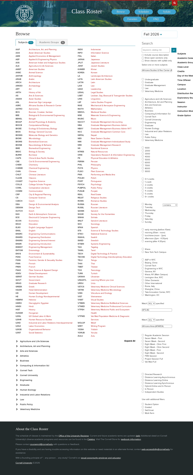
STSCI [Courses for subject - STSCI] (80, 234)
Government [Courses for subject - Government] (34, 280)
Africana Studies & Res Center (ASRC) (157, 70)
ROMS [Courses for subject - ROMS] (81, 201)
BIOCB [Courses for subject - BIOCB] (19, 125)
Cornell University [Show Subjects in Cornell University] (29, 375)
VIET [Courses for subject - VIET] (80, 296)
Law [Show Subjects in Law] (22, 399)
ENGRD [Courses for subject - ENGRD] (19, 237)
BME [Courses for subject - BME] (18, 148)
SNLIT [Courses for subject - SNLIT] (80, 221)
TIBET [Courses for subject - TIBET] (80, 267)
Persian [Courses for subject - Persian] (94, 161)
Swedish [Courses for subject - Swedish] (95, 240)
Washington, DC (152, 295)
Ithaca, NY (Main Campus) (156, 275)
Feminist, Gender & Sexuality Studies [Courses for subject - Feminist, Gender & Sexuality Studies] (45, 260)
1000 (147, 148)
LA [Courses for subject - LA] (79, 76)
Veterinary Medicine (154, 91)
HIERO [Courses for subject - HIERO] (19, 303)
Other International (153, 283)
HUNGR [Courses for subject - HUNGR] (19, 313)
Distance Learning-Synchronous (159, 383)
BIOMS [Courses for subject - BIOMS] (19, 141)
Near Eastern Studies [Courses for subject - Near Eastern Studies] (100, 138)
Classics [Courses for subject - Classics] (32, 178)
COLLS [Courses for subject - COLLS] (19, 184)
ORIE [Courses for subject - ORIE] (80, 155)
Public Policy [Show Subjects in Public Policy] (26, 404)
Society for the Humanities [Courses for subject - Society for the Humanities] (103, 214)
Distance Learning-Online (156, 380)
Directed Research (153, 374)
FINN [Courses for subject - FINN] (18, 263)
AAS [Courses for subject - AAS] (18, 53)
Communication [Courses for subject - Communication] (36, 191)
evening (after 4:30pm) (155, 241)
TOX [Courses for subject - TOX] (80, 270)
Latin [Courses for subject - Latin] (93, 82)
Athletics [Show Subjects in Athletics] (24, 356)
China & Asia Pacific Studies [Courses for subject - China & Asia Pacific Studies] (41, 158)
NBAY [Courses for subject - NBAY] (80, 128)
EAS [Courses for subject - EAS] (17, 214)
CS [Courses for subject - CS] (17, 197)
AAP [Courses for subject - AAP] (18, 49)
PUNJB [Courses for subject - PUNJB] (81, 191)
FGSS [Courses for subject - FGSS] (18, 260)
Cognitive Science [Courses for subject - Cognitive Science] (37, 181)
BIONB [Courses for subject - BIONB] (19, 145)
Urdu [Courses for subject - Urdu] (93, 283)
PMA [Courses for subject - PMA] (80, 174)
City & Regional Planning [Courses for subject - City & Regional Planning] (40, 194)
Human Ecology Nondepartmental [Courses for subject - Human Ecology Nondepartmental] (44, 296)
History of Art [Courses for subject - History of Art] (35, 92)
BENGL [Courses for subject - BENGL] (19, 119)
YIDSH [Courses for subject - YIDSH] (81, 329)
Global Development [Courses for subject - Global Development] (38, 273)
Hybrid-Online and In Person (158, 386)
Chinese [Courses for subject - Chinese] (32, 171)
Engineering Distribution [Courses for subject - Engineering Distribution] (40, 237)
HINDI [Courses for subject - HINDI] (18, 306)
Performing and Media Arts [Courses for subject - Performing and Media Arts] (103, 174)
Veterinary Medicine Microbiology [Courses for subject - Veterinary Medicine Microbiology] (106, 290)
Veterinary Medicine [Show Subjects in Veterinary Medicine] (30, 409)
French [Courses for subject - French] (32, 267)
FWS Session (151, 356)
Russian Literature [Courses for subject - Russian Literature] (99, 207)
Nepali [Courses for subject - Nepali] (94, 135)
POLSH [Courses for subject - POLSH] (81, 178)
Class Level (183, 67)
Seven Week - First (153, 338)
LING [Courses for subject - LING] (80, 99)
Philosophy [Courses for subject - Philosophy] (96, 165)
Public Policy (150, 137)
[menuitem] (121, 12)
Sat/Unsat (149, 410)
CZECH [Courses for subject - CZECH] (19, 201)
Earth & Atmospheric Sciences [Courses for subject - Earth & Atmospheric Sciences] (42, 214)
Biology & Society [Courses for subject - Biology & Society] (37, 151)
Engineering (150, 123)
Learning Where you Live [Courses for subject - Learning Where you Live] (102, 280)
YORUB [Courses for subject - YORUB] (81, 332)
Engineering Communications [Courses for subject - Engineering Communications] (42, 234)
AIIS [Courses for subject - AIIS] (17, 62)
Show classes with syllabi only (158, 60)
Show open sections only (156, 58)
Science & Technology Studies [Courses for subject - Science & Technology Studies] (104, 230)
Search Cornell (174, 3)
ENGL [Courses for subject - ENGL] (18, 230)
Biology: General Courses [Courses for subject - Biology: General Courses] (40, 132)
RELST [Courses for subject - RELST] (81, 197)
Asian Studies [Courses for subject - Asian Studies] (35, 99)
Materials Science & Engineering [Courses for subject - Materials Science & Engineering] (105, 115)
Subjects (25, 42)
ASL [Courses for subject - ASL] (17, 102)
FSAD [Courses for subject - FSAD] (18, 270)
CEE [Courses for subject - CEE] (17, 161)
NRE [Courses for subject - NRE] (80, 145)
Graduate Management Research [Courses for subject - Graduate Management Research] (106, 145)
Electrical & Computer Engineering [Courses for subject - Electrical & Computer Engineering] (44, 217)
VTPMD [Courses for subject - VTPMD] (81, 316)
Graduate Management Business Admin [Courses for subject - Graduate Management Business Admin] (109, 125)
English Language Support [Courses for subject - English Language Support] (41, 227)
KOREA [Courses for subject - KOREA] (81, 72)
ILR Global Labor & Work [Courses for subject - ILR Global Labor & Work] (40, 316)
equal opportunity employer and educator (101, 457)
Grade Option (184, 115)
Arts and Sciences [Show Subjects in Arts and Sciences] (29, 351)
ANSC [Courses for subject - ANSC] (18, 72)
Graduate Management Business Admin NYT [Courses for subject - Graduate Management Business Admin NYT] (111, 128)
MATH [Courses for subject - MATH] (81, 109)
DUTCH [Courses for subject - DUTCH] (19, 211)
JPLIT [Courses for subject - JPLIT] (80, 62)
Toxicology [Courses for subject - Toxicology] (95, 270)
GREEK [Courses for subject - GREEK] (19, 286)
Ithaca (147, 249)
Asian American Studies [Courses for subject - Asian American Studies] (39, 53)
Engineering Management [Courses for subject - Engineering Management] (40, 247)
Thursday (149, 213)
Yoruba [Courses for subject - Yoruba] (94, 332)
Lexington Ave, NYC (154, 277)
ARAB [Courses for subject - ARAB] (18, 79)
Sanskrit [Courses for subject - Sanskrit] (94, 211)
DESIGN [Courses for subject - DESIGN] (19, 207)
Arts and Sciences (153, 105)
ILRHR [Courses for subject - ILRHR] (18, 319)
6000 (147, 163)
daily (138, 435)
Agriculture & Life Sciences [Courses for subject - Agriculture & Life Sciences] (41, 66)
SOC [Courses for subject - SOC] (80, 224)
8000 (147, 169)
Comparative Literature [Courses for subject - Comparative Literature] (39, 188)
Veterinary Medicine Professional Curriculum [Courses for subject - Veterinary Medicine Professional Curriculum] (111, 306)
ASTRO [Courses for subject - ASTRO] (19, 109)
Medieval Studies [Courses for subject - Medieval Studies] (98, 112)
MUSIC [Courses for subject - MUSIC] (81, 119)
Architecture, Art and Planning (158, 102)
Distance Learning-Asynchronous (160, 377)
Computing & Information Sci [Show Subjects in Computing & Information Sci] (34, 365)
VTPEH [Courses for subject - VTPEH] (81, 309)
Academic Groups (52, 42)
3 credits (149, 188)
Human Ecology (152, 129)
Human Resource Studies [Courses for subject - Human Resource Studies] (40, 319)
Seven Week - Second (155, 341)
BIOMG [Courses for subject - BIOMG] (19, 135)
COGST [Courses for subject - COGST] (19, 181)
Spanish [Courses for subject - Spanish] (94, 227)
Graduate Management (155, 85)
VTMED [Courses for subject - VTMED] (81, 306)
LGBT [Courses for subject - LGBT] (80, 95)
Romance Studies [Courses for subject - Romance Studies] (99, 201)
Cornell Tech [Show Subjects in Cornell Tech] (26, 370)
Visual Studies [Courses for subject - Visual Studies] (97, 300)
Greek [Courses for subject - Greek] (31, 286)
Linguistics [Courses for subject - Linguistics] (95, 99)
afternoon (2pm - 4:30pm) (156, 239)
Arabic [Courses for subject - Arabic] (32, 79)
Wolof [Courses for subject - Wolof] (93, 323)
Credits (180, 71)
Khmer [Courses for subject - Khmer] (94, 69)
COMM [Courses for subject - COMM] (19, 191)
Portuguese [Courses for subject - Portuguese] (96, 181)
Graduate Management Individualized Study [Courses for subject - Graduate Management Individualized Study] (110, 141)
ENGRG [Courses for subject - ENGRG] (19, 240)
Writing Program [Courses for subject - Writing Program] (98, 326)
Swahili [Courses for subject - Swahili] (94, 237)
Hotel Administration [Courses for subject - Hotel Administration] (38, 290)
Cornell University (153, 120)
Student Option (152, 404)
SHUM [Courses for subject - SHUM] (81, 214)
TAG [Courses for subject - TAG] (80, 247)
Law (146, 88)
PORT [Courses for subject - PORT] (80, 181)
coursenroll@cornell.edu (41, 444)
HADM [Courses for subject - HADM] (19, 290)
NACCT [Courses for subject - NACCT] (81, 122)
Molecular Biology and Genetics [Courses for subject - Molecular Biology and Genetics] (43, 135)
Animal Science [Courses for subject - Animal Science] (36, 72)
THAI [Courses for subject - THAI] (80, 263)
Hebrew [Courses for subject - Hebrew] (32, 300)
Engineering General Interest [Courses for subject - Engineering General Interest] (42, 240)
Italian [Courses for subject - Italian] (93, 56)
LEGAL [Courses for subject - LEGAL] (81, 92)
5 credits (149, 194)
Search (147, 43)
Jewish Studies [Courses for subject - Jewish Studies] (98, 66)
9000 (147, 171)
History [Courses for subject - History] (32, 309)
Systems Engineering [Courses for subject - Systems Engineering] (100, 244)
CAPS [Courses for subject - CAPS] (18, 158)
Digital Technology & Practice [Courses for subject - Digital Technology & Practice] (104, 253)
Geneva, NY (150, 272)
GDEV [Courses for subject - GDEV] (18, 273)
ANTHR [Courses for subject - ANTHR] (19, 76)
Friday (147, 216)
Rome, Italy (150, 286)
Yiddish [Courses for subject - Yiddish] (94, 329)
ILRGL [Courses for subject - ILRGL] (18, 316)
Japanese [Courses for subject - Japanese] (95, 59)
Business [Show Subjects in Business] (24, 360)
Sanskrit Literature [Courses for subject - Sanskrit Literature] (99, 221)
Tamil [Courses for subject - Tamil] (93, 250)
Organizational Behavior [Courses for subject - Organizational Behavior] (40, 329)
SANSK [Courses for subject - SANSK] (81, 211)
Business (149, 111)
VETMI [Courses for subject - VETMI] (81, 290)
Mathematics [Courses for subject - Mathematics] (96, 109)
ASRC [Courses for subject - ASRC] (18, 105)
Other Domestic (152, 280)
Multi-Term (149, 413)
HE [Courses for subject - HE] (17, 296)
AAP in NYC (150, 260)
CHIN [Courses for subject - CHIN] (18, 171)
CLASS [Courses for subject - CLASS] (19, 178)
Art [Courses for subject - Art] (30, 89)
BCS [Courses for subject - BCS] (18, 112)
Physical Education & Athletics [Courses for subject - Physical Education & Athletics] (104, 158)
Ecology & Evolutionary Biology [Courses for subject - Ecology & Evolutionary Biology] (43, 128)
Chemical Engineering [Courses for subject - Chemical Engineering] (39, 168)
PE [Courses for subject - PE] (79, 158)
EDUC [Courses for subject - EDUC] (18, 224)
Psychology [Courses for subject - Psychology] (96, 184)
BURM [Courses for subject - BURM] (18, 155)
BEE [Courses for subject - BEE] (17, 115)
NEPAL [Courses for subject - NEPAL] (81, 135)
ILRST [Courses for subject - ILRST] (18, 332)
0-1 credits (149, 179)
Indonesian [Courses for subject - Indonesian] (96, 49)
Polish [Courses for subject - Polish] (93, 178)
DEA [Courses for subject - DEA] (18, 204)
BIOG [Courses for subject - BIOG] (18, 132)
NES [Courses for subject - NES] (79, 138)
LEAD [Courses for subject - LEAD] (80, 89)
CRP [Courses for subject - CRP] (18, 194)
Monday (148, 204)
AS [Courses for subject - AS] (17, 95)
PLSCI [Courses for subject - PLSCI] (80, 171)
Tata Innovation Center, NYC (157, 292)
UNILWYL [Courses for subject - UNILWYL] (82, 280)
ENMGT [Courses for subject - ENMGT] (19, 247)
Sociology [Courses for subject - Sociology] (95, 224)
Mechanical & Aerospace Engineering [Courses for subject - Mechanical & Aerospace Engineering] (108, 105)
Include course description (157, 55)
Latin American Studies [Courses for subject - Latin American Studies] (101, 79)
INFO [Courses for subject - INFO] (80, 53)
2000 (147, 151)
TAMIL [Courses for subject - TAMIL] (81, 250)
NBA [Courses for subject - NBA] (80, 125)
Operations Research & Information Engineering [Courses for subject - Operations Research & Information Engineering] (113, 155)
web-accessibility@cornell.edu (156, 449)
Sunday (148, 222)
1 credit (148, 182)
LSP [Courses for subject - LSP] (79, 102)
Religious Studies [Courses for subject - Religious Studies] (99, 197)
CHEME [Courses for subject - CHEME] (19, 168)
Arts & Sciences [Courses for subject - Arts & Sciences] (36, 95)
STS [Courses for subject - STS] (79, 230)
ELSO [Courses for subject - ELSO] (18, 227)
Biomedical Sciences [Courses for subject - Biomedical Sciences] (38, 141)
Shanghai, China (152, 289)
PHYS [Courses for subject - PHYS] (80, 168)
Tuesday (149, 207)
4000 (147, 157)
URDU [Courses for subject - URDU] (80, 283)
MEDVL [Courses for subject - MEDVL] (81, 112)
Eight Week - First (153, 350)
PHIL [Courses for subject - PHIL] (80, 165)
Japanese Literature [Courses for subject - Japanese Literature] (100, 62)
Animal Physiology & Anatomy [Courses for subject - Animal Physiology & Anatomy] (42, 122)
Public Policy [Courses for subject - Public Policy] (96, 188)
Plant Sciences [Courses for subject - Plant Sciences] (97, 171)
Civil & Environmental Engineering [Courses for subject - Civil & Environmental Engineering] (44, 161)
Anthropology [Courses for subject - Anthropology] (35, 76)
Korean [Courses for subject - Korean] (94, 72)
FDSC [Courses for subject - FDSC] (18, 257)
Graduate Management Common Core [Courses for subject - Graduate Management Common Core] (108, 132)
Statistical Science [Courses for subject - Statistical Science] (99, 234)
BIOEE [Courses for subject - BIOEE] (18, 128)
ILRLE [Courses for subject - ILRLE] (18, 326)
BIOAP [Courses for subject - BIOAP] (19, 122)
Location (181, 89)
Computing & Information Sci (158, 114)
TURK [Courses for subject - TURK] (80, 273)
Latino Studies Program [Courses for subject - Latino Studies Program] (101, 102)
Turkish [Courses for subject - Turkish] (94, 273)
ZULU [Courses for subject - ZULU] (80, 336)
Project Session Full (154, 359)
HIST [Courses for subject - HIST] (18, 309)
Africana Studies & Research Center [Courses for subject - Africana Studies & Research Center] (45, 105)
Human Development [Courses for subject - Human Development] (38, 293)
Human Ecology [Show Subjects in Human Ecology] (28, 390)
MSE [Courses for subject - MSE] (80, 115)
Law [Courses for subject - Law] (92, 86)
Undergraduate (152, 80)
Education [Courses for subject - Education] (33, 224)
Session (181, 102)
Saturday (149, 219)
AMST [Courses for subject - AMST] (18, 69)
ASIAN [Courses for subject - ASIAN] (19, 99)
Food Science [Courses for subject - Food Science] (35, 257)
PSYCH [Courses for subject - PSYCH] (81, 184)
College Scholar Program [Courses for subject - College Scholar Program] (40, 184)
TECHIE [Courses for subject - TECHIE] (81, 257)
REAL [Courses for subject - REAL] (80, 194)
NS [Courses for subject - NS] (79, 148)
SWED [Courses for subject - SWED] (80, 240)
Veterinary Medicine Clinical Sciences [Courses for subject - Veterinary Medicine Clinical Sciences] (108, 286)
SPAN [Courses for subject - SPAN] (80, 227)
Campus (181, 84)
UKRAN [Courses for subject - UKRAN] (81, 276)
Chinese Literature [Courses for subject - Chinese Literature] (37, 174)
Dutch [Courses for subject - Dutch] (31, 211)
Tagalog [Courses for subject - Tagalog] (94, 247)
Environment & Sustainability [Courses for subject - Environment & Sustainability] (42, 253)
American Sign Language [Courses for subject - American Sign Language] (40, 102)
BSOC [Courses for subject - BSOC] (18, 151)
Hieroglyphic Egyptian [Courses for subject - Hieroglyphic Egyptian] (39, 303)
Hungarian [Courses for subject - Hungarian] (33, 313)
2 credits (149, 185)
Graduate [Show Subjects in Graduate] (24, 385)
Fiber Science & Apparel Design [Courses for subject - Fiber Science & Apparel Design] (43, 270)
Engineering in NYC (154, 269)
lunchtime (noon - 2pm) (155, 236)
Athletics (149, 108)
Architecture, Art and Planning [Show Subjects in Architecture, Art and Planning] (35, 346)
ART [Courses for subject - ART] (18, 89)
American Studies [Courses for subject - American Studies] (37, 69)
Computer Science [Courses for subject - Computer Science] (37, 197)
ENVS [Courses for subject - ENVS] (18, 253)
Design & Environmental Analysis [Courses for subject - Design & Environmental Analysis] (44, 204)
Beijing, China (151, 263)
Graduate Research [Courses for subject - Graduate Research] (37, 283)
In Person (149, 389)
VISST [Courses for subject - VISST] (80, 300)
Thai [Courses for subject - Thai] (93, 263)
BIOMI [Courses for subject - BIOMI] (18, 138)
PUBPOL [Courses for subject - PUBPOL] (82, 188)
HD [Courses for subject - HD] (17, 293)
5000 (147, 160)
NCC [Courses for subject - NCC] (80, 132)
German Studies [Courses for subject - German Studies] (36, 276)
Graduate (149, 82)
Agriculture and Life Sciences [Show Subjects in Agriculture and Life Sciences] (34, 341)
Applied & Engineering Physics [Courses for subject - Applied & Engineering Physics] (43, 59)
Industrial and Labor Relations (158, 131)
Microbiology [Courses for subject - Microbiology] (34, 138)
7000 (147, 166)
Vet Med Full (150, 362)
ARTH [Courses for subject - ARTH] (18, 92)
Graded (148, 407)
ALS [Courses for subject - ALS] (17, 66)
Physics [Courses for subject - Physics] (94, 168)
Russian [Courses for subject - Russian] (94, 204)
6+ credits (149, 197)
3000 (147, 154)
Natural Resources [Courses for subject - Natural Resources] (99, 151)
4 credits (149, 191)
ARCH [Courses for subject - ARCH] (18, 82)
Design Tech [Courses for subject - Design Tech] (34, 207)
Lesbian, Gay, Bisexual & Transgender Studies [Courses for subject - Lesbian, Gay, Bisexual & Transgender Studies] (112, 95)
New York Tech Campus (155, 252)
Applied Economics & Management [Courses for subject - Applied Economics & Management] (44, 56)
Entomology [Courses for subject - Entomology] (34, 250)
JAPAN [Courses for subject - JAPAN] (81, 59)
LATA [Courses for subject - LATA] (80, 79)
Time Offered (183, 80)
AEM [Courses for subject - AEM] (18, 56)
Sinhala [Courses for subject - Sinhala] (94, 217)
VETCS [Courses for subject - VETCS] (81, 286)
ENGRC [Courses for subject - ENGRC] (19, 234)
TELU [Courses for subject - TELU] (80, 260)
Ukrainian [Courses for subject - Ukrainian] (95, 276)
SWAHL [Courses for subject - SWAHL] (81, 237)
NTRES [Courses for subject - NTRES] (81, 151)
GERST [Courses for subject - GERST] (19, 276)
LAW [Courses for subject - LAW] (80, 86)
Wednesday (150, 210)
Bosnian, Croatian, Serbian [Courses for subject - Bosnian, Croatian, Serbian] (41, 112)
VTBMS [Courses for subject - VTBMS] (81, 303)
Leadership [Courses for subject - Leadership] (96, 89)
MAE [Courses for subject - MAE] (80, 105)
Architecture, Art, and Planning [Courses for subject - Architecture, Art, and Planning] (42, 49)
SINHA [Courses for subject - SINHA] (81, 217)
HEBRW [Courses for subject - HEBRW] (19, 300)
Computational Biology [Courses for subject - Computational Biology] (39, 125)
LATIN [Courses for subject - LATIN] (80, 82)
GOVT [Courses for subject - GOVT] (18, 280)
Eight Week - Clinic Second (157, 347)
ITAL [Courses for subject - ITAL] (80, 56)
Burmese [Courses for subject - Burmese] (33, 155)
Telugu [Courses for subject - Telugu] (94, 260)
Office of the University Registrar (74, 435)
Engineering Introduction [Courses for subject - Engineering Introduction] (40, 244)
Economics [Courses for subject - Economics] (34, 221)
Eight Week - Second (154, 353)
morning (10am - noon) (155, 233)
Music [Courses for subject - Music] (93, 119)
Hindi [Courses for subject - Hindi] (31, 306)
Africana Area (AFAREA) (157, 326)
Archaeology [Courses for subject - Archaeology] (34, 86)
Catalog (91, 439)
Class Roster (86, 11)
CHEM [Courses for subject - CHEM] (18, 165)
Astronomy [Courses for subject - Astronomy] (34, 109)
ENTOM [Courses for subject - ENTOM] (19, 250)
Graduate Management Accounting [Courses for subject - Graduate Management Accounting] (107, 122)
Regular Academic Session (157, 335)
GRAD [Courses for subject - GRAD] (18, 283)
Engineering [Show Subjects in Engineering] (26, 380)
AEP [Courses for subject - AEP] (18, 59)
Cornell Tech (150, 117)
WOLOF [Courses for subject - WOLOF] (81, 323)
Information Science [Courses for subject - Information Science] (100, 53)
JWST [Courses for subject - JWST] (80, 66)
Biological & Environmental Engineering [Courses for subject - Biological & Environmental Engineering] (47, 115)
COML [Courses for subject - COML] (18, 188)
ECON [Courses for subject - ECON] (18, 221)
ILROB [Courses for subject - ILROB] (18, 329)
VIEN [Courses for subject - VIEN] (80, 293)
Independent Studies (154, 392)
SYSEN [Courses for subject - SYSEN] (81, 244)
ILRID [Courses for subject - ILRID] (18, 323)
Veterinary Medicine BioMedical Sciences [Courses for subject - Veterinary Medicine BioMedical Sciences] (109, 303)
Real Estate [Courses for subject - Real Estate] (96, 194)
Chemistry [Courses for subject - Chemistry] (33, 165)
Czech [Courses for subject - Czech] (32, 201)
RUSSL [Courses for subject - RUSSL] (81, 207)
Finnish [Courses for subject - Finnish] (32, 263)
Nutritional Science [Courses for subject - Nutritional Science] (99, 148)
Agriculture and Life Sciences (158, 99)
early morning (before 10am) (157, 230)
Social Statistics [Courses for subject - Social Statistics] (36, 332)
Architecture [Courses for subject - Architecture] (34, 82)
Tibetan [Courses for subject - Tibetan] (94, 267)
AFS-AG (157, 310)
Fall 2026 (153, 34)
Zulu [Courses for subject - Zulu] (93, 336)
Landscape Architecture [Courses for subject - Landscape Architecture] (102, 76)
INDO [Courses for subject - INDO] (80, 49)
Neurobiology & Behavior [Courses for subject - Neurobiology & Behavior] (40, 145)
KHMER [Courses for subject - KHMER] (81, 69)
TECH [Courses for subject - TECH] (80, 253)
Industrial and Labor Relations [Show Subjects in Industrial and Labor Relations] (35, 394)
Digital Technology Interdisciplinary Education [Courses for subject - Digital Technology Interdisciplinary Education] (111, 257)
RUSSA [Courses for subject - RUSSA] (81, 204)
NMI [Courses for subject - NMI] (79, 141)
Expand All (129, 341)
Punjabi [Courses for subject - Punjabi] (94, 191)
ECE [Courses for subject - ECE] (17, 217)
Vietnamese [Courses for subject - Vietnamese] (96, 296)
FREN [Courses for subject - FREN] (18, 267)
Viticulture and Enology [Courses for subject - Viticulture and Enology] (101, 293)
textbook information (131, 439)
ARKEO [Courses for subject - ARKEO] (19, 86)
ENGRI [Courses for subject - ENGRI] (19, 244)
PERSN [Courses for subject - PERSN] (81, 161)
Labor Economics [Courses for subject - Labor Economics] (36, 326)
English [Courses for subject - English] (32, 230)
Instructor (182, 106)
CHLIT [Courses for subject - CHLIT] (18, 174)
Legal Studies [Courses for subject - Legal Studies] (97, 92)
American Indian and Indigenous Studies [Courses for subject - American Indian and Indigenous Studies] (47, 62)
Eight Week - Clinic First (155, 344)
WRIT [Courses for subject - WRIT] (80, 326)
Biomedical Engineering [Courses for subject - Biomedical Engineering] (39, 148)
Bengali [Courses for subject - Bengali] (32, 119)
